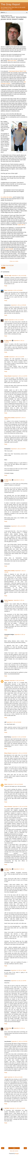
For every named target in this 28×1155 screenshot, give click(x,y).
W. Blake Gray (7, 340)
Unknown (6, 680)
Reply (5, 285)
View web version (14, 1151)
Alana (5, 784)
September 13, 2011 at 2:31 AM (14, 1077)
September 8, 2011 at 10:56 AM (18, 305)
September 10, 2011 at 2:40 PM (18, 980)
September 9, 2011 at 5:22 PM (20, 806)
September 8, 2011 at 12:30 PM (19, 376)
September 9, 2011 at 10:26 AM (19, 753)
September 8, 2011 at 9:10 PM (18, 526)
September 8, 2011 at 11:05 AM (16, 319)
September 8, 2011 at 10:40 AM (14, 290)
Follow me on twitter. (14, 261)
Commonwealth (9, 249)
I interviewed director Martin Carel (17, 71)
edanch (6, 319)
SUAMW (6, 356)
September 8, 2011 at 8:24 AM (19, 275)
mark (5, 1077)
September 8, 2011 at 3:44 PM (18, 448)
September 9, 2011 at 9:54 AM (18, 737)
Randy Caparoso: (8, 600)
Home (14, 1148)
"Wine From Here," (12, 60)
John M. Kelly (7, 275)
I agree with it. (21, 224)
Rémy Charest (8, 376)
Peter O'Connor (8, 806)
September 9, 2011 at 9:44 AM (14, 722)
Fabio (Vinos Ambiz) (9, 417)
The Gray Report (10, 4)
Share (3, 267)
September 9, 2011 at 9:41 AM (17, 680)
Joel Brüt (6, 1108)
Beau (5, 290)
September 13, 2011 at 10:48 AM (17, 1108)
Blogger (17, 1153)
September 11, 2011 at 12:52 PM (19, 1041)
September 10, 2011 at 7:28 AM (18, 970)
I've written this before (6, 197)
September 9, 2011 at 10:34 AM (15, 784)
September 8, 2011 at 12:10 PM (16, 356)
